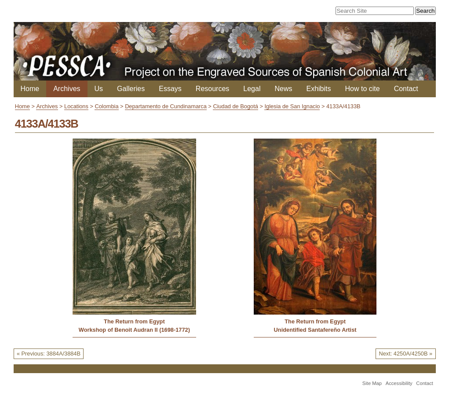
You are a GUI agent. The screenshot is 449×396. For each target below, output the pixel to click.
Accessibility (399, 383)
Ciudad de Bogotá (235, 106)
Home (30, 88)
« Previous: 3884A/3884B (48, 353)
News (283, 88)
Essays (170, 88)
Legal (251, 88)
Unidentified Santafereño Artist (315, 329)
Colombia (106, 106)
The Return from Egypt (134, 321)
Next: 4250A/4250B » (405, 353)
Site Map (372, 383)
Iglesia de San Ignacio (292, 106)
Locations (76, 106)
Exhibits (318, 88)
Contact (406, 88)
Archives (66, 88)
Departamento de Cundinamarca (166, 106)
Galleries (131, 88)
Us (99, 88)
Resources (212, 88)
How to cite (362, 88)
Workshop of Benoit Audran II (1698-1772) (134, 329)
